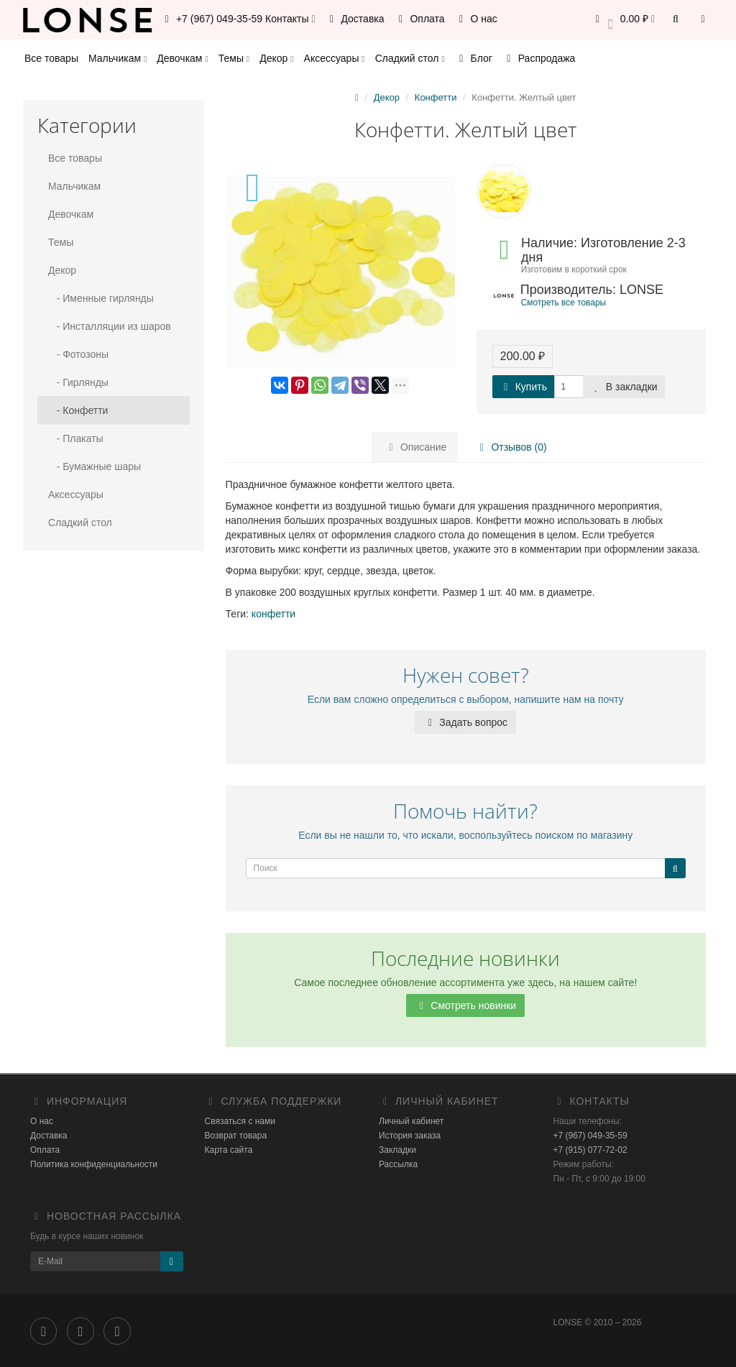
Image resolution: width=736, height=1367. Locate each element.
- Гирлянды (78, 382)
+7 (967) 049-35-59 (590, 1136)
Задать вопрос (465, 722)
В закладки (624, 386)
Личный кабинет (411, 1121)
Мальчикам (117, 58)
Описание (415, 447)
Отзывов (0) (509, 447)
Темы (233, 58)
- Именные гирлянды (101, 298)
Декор (276, 58)
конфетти (273, 614)
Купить (523, 386)
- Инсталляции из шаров (109, 326)
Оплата (420, 18)
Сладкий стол (410, 58)
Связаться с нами (240, 1121)
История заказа (410, 1136)
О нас (476, 18)
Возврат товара (236, 1136)
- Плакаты (76, 438)
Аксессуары (334, 58)
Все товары (51, 58)
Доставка (355, 18)
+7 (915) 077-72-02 (590, 1150)
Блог (473, 58)
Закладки (397, 1150)
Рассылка (398, 1164)
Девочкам (182, 58)
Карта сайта (229, 1150)
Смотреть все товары (563, 303)
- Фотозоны (78, 354)
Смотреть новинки (465, 1005)
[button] (623, 20)
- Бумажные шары (94, 466)
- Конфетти (78, 410)
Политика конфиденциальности (93, 1164)
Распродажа (539, 58)
